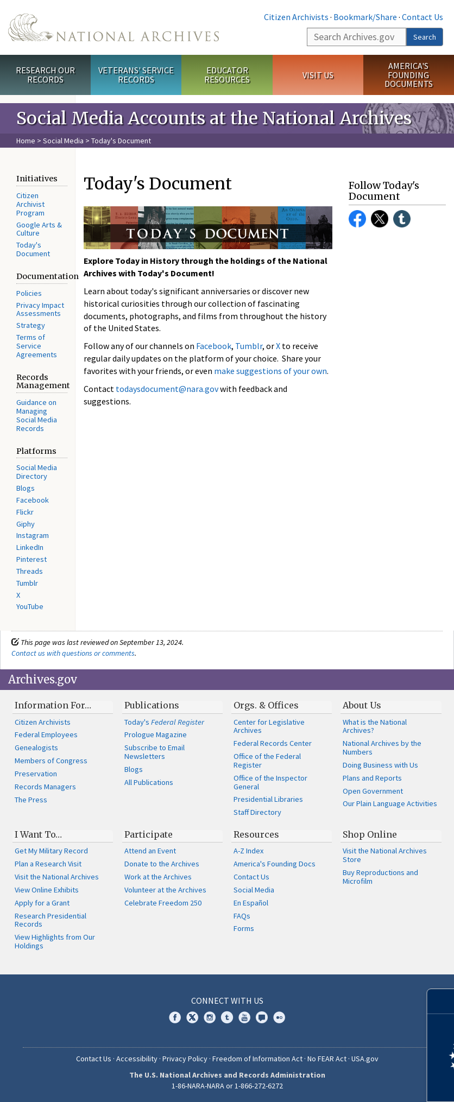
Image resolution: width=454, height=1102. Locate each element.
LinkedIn (29, 547)
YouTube (29, 606)
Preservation (36, 773)
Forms (244, 928)
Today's (164, 722)
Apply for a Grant (42, 903)
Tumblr (27, 583)
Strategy (30, 325)
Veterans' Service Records (136, 75)
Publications (151, 705)
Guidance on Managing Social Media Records (36, 415)
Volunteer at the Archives (165, 890)
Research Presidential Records (50, 920)
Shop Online (370, 834)
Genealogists (36, 747)
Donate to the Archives (161, 864)
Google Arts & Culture (39, 229)
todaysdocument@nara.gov (167, 388)
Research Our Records (45, 75)
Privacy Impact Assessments (40, 309)
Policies (29, 293)
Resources (256, 834)
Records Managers (45, 786)
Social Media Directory (36, 472)
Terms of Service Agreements (36, 345)
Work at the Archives (158, 877)
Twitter (379, 218)
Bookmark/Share (365, 16)
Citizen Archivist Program (30, 204)
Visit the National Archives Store (385, 855)
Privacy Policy (184, 1058)
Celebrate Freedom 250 (162, 903)
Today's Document (33, 249)
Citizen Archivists (296, 16)
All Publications (148, 782)
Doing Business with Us (380, 765)
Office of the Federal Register (267, 760)
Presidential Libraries (268, 799)
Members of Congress (51, 760)
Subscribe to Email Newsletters (154, 752)
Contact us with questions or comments (73, 653)
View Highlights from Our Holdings (55, 941)
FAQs (242, 916)
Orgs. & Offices (266, 705)
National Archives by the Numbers (382, 747)
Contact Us (422, 16)
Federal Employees (46, 734)
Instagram (32, 535)
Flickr (25, 512)
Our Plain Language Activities (390, 803)
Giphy (25, 524)
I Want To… (38, 834)
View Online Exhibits (47, 890)
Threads (29, 571)
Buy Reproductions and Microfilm (380, 876)
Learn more (357, 1082)
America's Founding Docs (275, 864)
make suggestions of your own (270, 370)
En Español (251, 903)
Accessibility (136, 1058)
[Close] (441, 1001)
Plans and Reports (372, 778)
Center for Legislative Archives (269, 726)
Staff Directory (257, 812)
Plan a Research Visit (48, 864)
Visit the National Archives (57, 877)
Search (424, 37)
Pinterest (31, 559)
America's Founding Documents (408, 75)
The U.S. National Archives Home (113, 27)
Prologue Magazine (155, 734)
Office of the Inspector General (270, 782)
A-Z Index (248, 851)
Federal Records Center (273, 743)
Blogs (25, 488)
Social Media (63, 140)
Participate (148, 834)
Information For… (53, 705)
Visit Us (317, 74)
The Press (31, 800)
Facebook (32, 500)
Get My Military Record (51, 851)
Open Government (373, 791)
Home (25, 140)
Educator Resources (227, 75)
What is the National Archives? (375, 726)
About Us (362, 705)
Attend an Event (150, 851)
